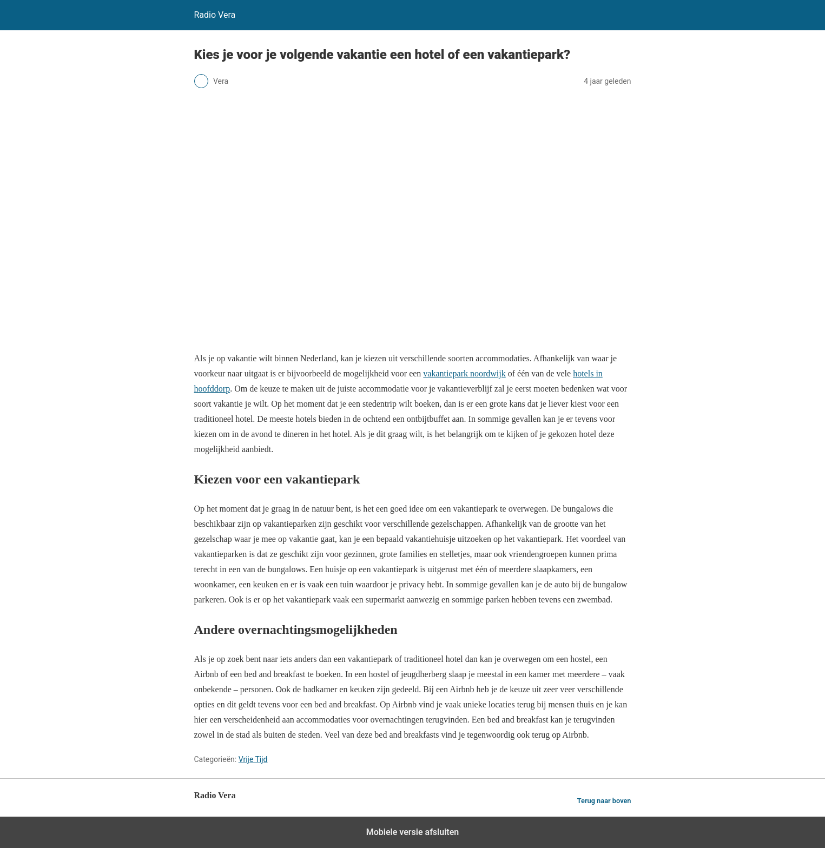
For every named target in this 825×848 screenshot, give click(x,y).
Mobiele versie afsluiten (412, 832)
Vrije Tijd (253, 759)
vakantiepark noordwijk (464, 373)
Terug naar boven (604, 801)
